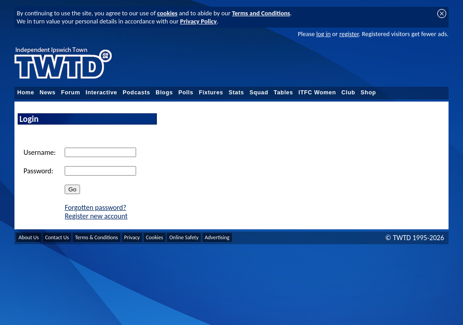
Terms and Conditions (261, 13)
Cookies (154, 237)
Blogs (164, 92)
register (349, 34)
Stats (236, 92)
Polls (185, 92)
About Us (29, 237)
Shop (368, 92)
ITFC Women (317, 92)
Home (25, 92)
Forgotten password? (95, 207)
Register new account (96, 216)
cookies (167, 13)
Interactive (101, 92)
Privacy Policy (198, 21)
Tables (283, 92)
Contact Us (57, 237)
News (48, 92)
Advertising (217, 237)
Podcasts (136, 92)
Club (348, 92)
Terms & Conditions (96, 237)
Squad (259, 92)
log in (323, 34)
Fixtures (211, 92)
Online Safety (183, 237)
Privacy (132, 237)
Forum (70, 92)
